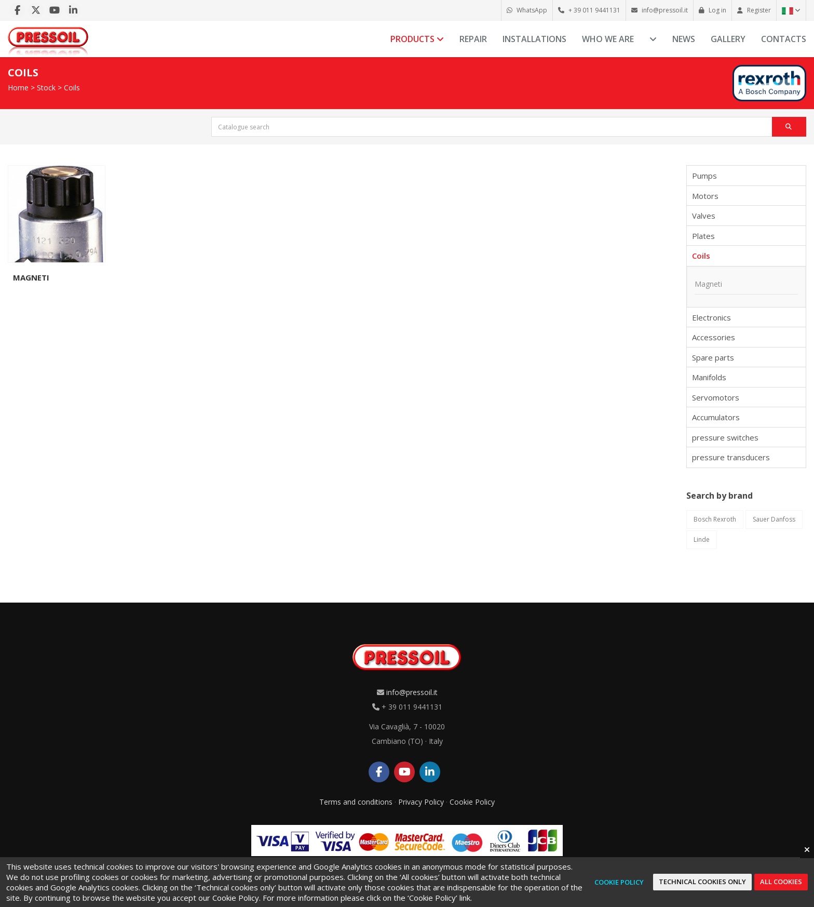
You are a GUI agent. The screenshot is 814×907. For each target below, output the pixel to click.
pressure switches (725, 437)
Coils (72, 87)
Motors (705, 196)
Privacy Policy (421, 802)
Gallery (728, 39)
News (683, 39)
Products (417, 39)
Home (18, 87)
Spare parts (713, 357)
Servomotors (715, 397)
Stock (46, 87)
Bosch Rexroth (715, 519)
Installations (534, 39)
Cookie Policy (472, 802)
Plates (703, 236)
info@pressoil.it (412, 692)
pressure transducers (731, 457)
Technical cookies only (702, 881)
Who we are (608, 39)
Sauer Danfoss (774, 519)
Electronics (711, 317)
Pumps (704, 175)
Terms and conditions (355, 802)
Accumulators (716, 417)
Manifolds (709, 377)
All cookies (781, 881)
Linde (702, 539)
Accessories (713, 337)
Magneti (31, 277)
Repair (473, 39)
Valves (703, 215)
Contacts (783, 39)
